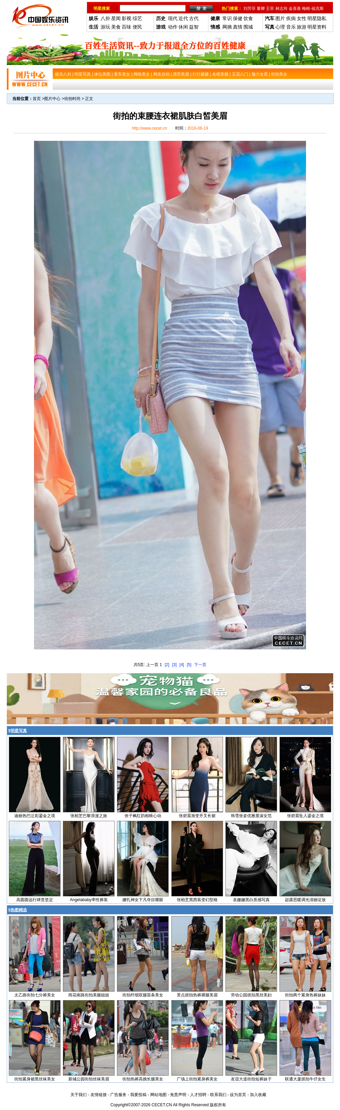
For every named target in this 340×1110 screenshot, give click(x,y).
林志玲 (281, 8)
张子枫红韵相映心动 (142, 815)
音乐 (291, 27)
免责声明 (178, 1094)
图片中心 (52, 98)
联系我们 (218, 1094)
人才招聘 (198, 1094)
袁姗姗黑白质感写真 (251, 899)
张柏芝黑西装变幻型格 (197, 899)
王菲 (270, 8)
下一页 (200, 664)
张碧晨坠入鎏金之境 (305, 815)
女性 (301, 18)
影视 (126, 18)
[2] (167, 664)
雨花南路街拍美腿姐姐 (88, 995)
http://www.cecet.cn (149, 128)
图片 (280, 18)
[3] (174, 664)
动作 (172, 27)
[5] (189, 664)
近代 (183, 18)
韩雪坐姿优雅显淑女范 (251, 815)
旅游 (301, 27)
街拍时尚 (72, 98)
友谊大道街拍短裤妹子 (251, 1079)
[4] (182, 664)
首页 (37, 98)
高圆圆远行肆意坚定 (34, 899)
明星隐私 (316, 18)
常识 (227, 18)
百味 (126, 27)
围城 (248, 27)
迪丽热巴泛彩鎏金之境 (34, 815)
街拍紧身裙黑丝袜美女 (34, 1079)
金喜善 (295, 8)
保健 (237, 18)
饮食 (248, 18)
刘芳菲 (249, 8)
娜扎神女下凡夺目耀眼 (142, 899)
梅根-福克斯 (313, 8)
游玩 (105, 27)
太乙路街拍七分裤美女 (34, 995)
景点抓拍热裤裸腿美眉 (197, 995)
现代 (172, 18)
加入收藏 (258, 1094)
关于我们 (78, 1094)
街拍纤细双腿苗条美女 (142, 995)
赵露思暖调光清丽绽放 (305, 899)
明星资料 (316, 27)
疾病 (291, 18)
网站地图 (158, 1094)
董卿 (261, 8)
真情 (237, 27)
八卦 (105, 18)
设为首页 (238, 1094)
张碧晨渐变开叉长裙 (197, 815)
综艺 (137, 18)
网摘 (227, 27)
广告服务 (118, 1094)
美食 (116, 27)
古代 (194, 18)
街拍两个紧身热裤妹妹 (305, 995)
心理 (280, 27)
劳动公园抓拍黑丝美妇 (251, 995)
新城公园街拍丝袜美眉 (88, 1079)
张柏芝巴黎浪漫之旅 (88, 815)
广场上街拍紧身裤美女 (197, 1079)
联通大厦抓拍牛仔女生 (305, 1079)
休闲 (183, 27)
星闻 (116, 18)
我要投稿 (138, 1094)
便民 (137, 27)
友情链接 (98, 1094)
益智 (194, 27)
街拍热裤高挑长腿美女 (142, 1079)
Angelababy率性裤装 (88, 899)
